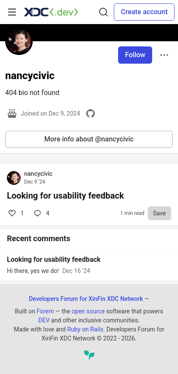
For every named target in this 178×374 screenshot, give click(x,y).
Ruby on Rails (85, 329)
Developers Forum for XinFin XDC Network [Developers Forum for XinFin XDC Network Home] (86, 298)
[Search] (103, 12)
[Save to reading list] (159, 213)
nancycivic (38, 173)
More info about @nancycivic (89, 139)
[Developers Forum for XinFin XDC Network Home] (51, 12)
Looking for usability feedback (65, 195)
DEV (44, 320)
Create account (144, 12)
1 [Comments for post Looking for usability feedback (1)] (15, 213)
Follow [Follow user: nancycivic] (135, 55)
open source (88, 311)
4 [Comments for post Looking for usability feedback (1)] (40, 213)
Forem (45, 311)
